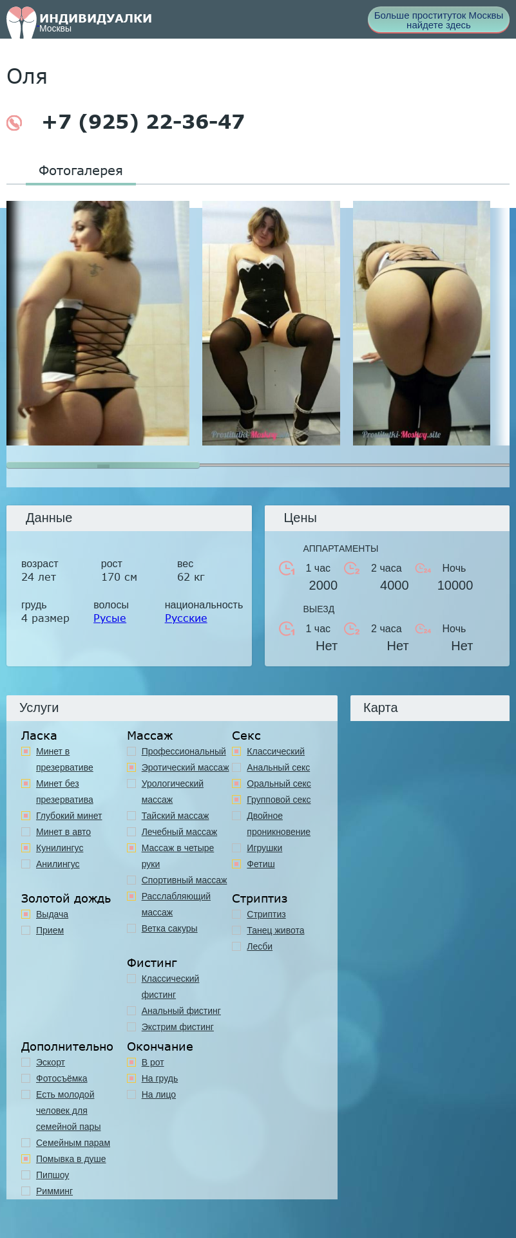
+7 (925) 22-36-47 (125, 121)
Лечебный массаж (180, 832)
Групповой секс (279, 799)
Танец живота (275, 930)
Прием (50, 930)
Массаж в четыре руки (178, 856)
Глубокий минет (69, 816)
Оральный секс (279, 783)
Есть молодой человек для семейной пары (68, 1110)
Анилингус (58, 864)
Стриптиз (266, 914)
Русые (109, 618)
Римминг (54, 1191)
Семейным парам (73, 1143)
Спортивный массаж (184, 880)
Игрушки (264, 848)
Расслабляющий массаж (176, 904)
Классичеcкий (276, 751)
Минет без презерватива (64, 791)
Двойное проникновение (279, 824)
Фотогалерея (81, 170)
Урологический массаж (173, 791)
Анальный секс (278, 767)
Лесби (259, 946)
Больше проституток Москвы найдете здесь (439, 20)
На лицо (159, 1094)
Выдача (52, 914)
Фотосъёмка (62, 1078)
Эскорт (50, 1062)
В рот (153, 1062)
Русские (186, 618)
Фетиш (260, 864)
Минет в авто (63, 832)
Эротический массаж (185, 767)
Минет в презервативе (64, 759)
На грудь (160, 1078)
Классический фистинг (171, 986)
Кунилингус (59, 848)
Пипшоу (52, 1175)
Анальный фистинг (181, 1011)
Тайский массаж (175, 816)
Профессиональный (184, 751)
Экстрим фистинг (178, 1027)
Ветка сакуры (170, 928)
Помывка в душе (71, 1159)
